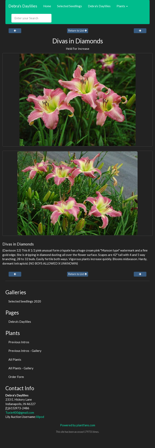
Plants (122, 6)
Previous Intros (18, 342)
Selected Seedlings (69, 6)
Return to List (77, 30)
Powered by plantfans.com (77, 425)
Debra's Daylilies (22, 6)
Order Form (16, 377)
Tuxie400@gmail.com (19, 412)
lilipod (40, 416)
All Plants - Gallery (20, 368)
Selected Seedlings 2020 (24, 301)
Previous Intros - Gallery (24, 350)
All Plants (14, 359)
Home (47, 6)
